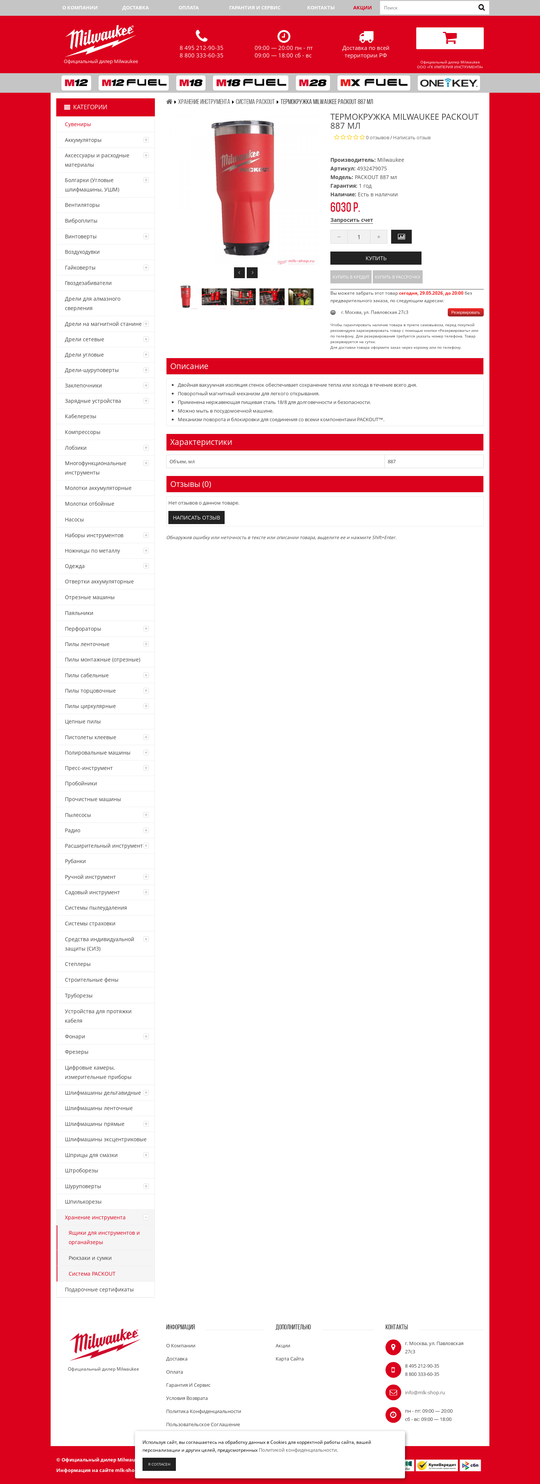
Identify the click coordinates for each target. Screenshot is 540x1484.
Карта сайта (290, 1358)
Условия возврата (187, 1398)
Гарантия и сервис (254, 7)
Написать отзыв (411, 137)
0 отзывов (377, 137)
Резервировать (466, 312)
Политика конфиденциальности (203, 1411)
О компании (80, 7)
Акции (362, 7)
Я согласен (159, 1464)
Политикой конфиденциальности (298, 1449)
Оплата (188, 7)
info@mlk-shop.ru (425, 1392)
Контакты (321, 7)
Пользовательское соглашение (203, 1424)
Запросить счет (351, 219)
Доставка (135, 7)
